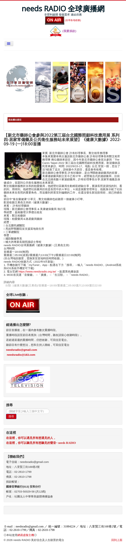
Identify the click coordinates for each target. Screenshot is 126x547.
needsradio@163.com (21, 354)
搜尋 (11, 416)
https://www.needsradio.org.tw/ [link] (37, 271)
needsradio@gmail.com (21, 349)
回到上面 (116, 540)
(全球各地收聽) (63, 20)
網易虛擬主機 (25, 535)
